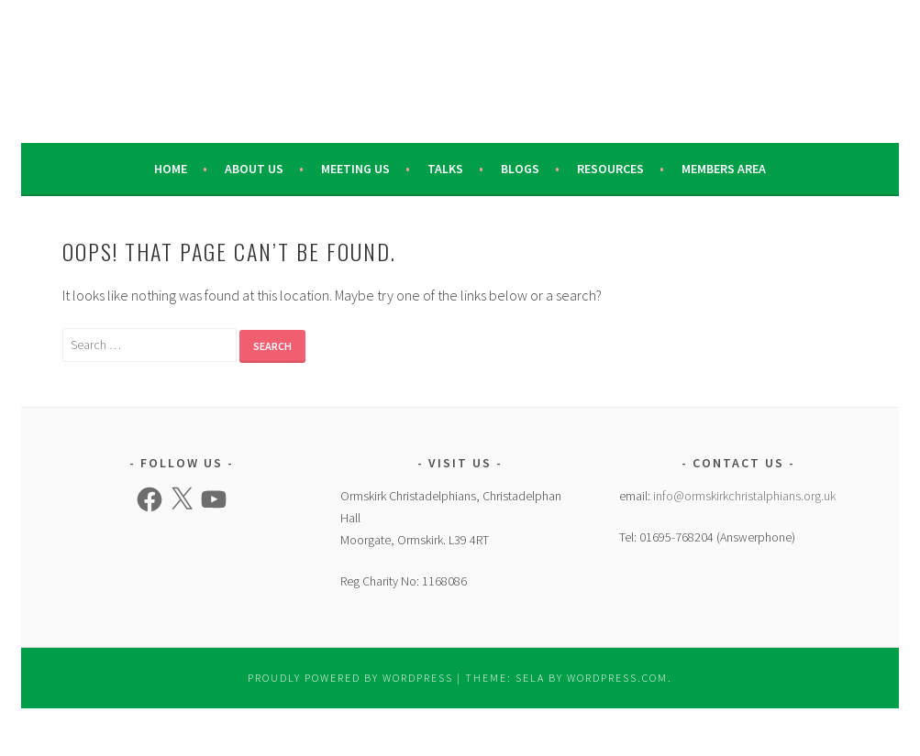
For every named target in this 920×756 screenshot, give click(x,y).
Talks (445, 168)
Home (170, 168)
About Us (254, 168)
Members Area (724, 168)
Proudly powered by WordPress (350, 678)
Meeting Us (355, 168)
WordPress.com (617, 678)
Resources (610, 168)
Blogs (520, 168)
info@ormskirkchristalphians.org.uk (744, 496)
